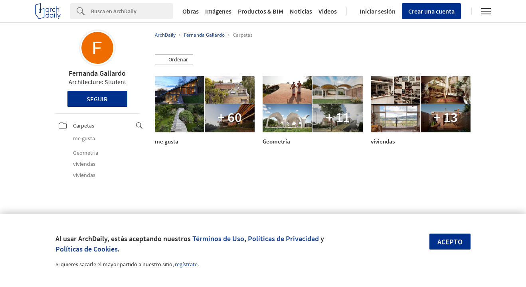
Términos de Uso (218, 238)
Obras (190, 11)
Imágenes (218, 11)
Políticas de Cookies (86, 249)
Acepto (450, 241)
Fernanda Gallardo (97, 73)
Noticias (301, 11)
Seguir (97, 99)
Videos (327, 11)
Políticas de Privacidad (283, 238)
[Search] (132, 11)
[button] (174, 59)
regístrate (186, 264)
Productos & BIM (260, 11)
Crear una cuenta (431, 11)
